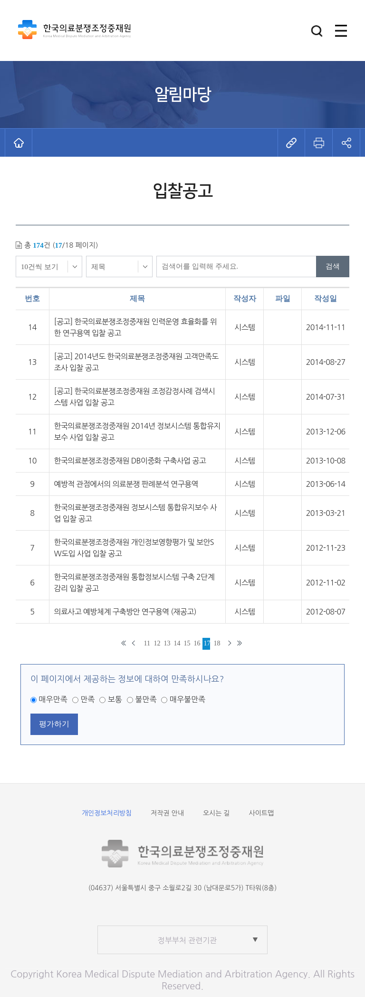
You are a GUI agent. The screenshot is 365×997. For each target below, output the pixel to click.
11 (147, 643)
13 (167, 643)
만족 (87, 699)
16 (197, 643)
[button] (317, 31)
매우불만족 (187, 699)
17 (207, 643)
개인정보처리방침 (107, 813)
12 (157, 643)
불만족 (145, 699)
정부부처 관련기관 (187, 940)
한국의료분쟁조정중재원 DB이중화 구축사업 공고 (130, 460)
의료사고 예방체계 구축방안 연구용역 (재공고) (125, 611)
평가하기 (54, 724)
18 (217, 643)
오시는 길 (216, 813)
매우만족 (53, 699)
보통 (115, 699)
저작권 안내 (167, 813)
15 (187, 643)
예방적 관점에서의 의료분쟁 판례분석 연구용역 (126, 484)
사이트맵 (261, 813)
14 (177, 643)
